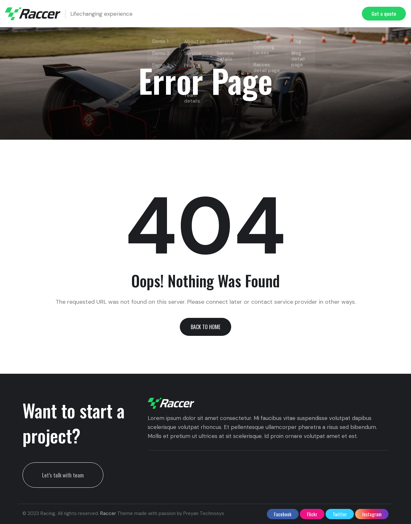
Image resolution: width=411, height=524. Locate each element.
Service (229, 13)
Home (166, 13)
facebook (283, 514)
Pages (196, 13)
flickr (312, 514)
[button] (205, 327)
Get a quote (384, 13)
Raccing (265, 13)
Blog (296, 13)
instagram (371, 514)
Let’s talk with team (63, 475)
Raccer (108, 513)
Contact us (332, 13)
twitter (340, 514)
